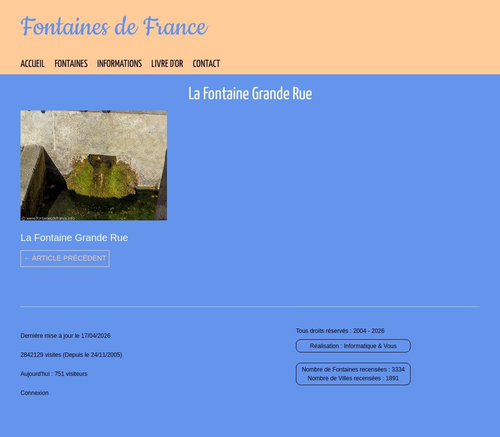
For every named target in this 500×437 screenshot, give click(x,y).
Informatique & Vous (370, 346)
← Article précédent (64, 258)
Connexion (34, 393)
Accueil (33, 64)
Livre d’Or (167, 64)
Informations (119, 64)
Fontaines (71, 64)
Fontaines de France (114, 27)
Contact (206, 64)
